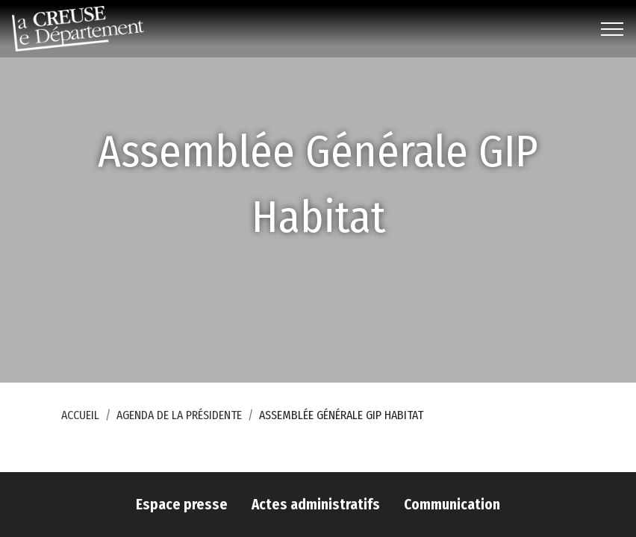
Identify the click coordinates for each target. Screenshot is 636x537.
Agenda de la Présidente (179, 415)
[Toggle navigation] (612, 29)
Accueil (80, 415)
